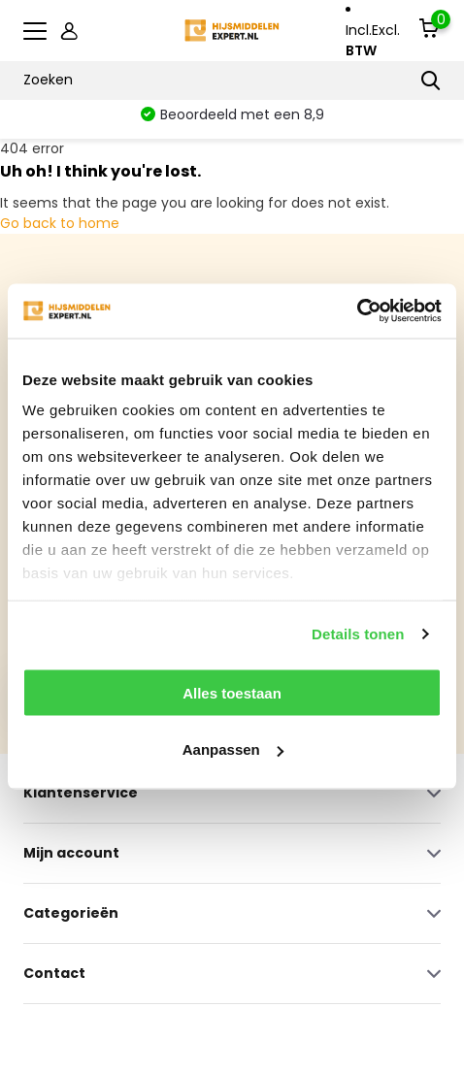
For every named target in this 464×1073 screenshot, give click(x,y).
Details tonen (358, 634)
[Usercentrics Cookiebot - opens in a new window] (357, 311)
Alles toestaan (232, 692)
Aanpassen (232, 749)
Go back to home (59, 223)
